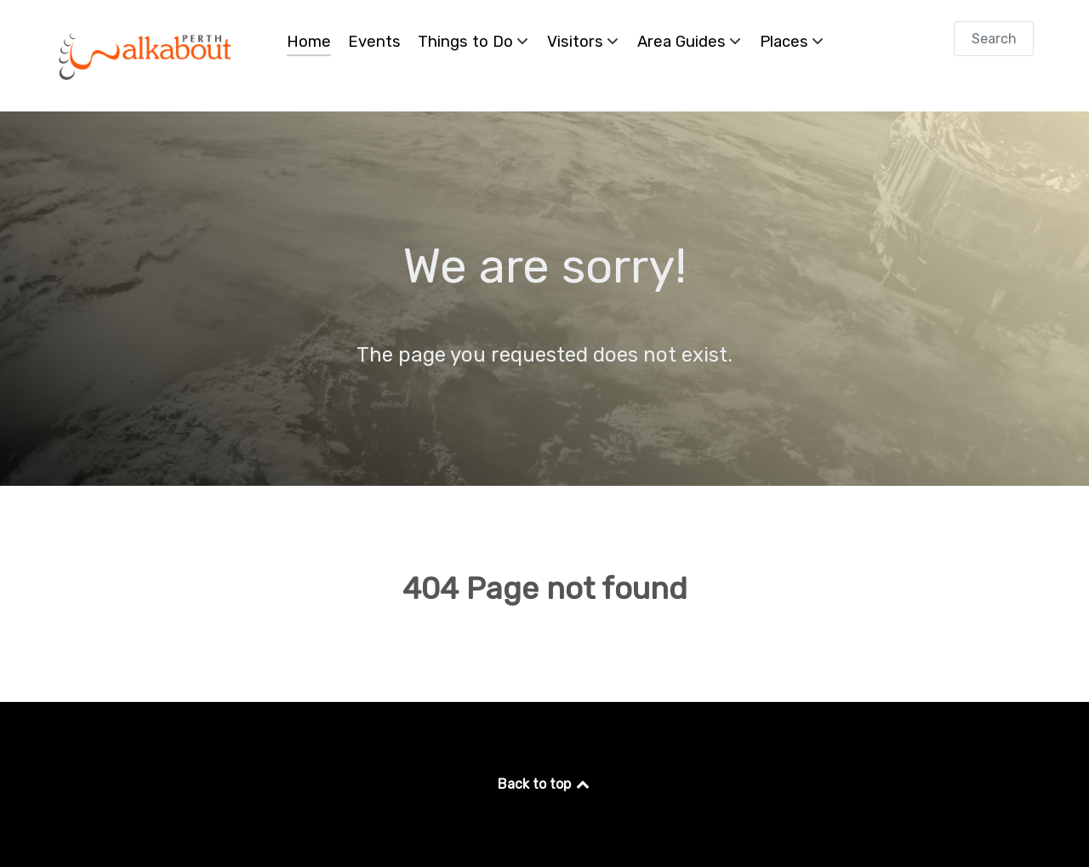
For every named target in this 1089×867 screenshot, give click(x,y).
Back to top (545, 784)
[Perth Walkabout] (146, 55)
